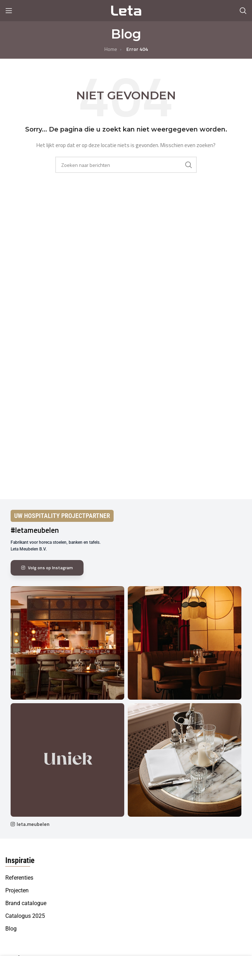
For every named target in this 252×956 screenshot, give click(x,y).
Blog (11, 928)
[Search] (243, 11)
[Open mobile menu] (9, 11)
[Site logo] (126, 10)
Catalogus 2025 (25, 916)
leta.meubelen (33, 824)
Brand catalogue (25, 903)
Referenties (19, 877)
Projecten (17, 890)
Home (110, 49)
